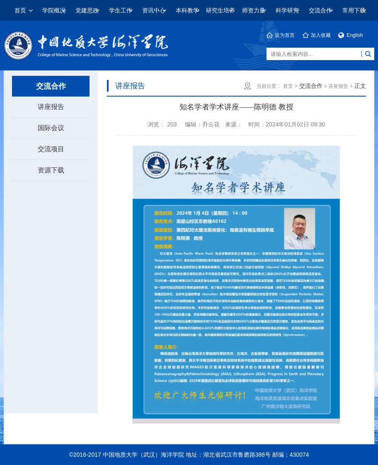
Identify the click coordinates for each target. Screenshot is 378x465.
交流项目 (51, 149)
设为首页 (285, 35)
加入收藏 (321, 35)
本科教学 (187, 10)
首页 (20, 10)
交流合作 (320, 10)
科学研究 (287, 10)
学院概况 (53, 10)
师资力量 (253, 10)
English (354, 35)
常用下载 (354, 10)
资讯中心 (153, 10)
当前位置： (269, 86)
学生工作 (120, 10)
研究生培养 (220, 10)
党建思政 (87, 10)
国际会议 (51, 127)
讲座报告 (51, 106)
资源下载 (51, 170)
